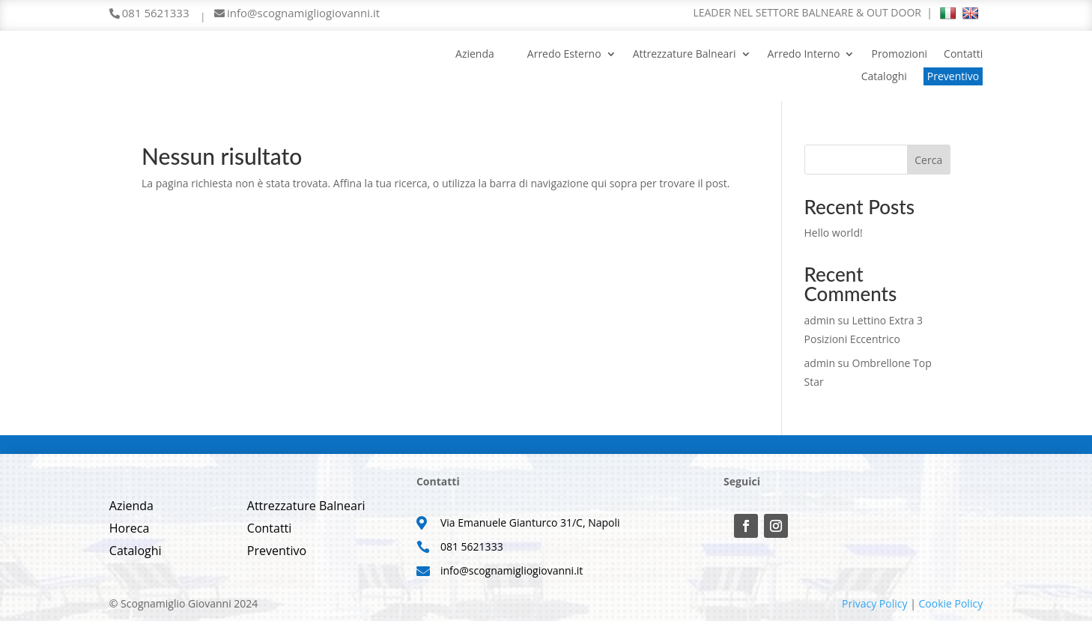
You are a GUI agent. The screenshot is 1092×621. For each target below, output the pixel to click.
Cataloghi (884, 77)
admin (819, 320)
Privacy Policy (874, 603)
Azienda (474, 55)
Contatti (963, 55)
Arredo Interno (804, 55)
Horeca (129, 529)
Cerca (928, 160)
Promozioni (899, 55)
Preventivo (953, 76)
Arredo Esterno (564, 55)
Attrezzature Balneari (684, 55)
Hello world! (833, 232)
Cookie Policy (950, 603)
